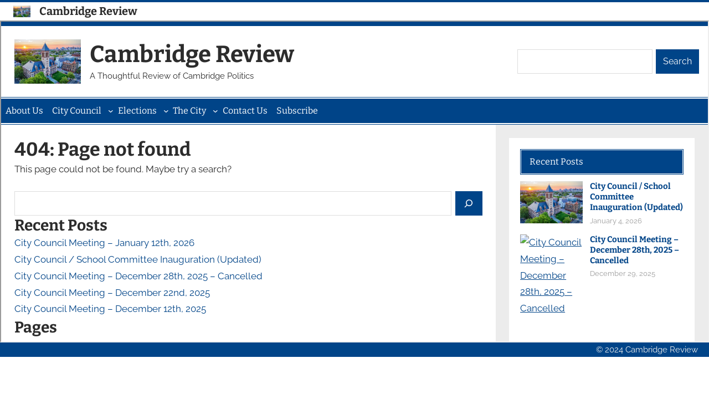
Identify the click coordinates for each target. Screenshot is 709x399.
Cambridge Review (88, 11)
